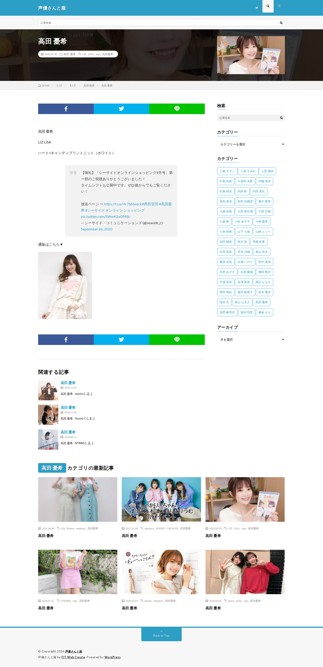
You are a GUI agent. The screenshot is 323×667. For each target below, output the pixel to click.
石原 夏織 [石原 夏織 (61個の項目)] (246, 272)
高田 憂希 (69, 54)
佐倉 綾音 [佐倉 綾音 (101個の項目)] (226, 191)
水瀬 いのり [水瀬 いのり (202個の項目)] (245, 262)
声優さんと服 (74, 651)
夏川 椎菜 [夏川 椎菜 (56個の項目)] (264, 201)
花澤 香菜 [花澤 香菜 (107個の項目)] (244, 282)
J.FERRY (66, 600)
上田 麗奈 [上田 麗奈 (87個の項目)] (267, 171)
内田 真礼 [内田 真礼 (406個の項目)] (259, 191)
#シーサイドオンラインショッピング (115, 210)
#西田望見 (150, 204)
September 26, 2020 (96, 229)
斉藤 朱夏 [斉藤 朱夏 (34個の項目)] (259, 241)
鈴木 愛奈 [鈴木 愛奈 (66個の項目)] (264, 292)
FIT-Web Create (73, 657)
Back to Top (161, 635)
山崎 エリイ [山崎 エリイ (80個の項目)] (263, 231)
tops (98, 54)
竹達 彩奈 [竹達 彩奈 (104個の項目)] (226, 282)
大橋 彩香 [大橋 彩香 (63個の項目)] (226, 211)
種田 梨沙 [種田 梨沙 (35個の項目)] (264, 272)
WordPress (113, 657)
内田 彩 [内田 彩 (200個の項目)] (242, 191)
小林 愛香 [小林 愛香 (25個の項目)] (261, 221)
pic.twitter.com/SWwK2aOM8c (105, 216)
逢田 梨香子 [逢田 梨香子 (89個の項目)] (245, 292)
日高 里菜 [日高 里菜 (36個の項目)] (226, 251)
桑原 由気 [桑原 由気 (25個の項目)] (226, 262)
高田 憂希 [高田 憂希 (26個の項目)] (261, 302)
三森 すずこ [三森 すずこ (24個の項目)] (227, 171)
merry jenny (235, 600)
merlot (147, 600)
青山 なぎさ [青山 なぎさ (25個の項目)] (242, 302)
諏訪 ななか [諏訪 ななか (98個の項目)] (263, 282)
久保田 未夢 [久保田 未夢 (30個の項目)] (245, 181)
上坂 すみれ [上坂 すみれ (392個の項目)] (248, 171)
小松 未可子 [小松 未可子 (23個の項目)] (242, 221)
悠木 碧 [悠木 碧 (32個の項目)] (242, 241)
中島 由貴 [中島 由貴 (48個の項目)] (226, 181)
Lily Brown (67, 528)
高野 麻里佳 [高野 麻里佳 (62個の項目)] (227, 312)
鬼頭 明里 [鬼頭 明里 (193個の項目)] (246, 312)
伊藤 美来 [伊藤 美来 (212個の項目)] (264, 181)
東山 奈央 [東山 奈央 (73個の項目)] (261, 251)
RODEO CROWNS (167, 528)
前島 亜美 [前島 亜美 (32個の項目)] (226, 201)
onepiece (81, 528)
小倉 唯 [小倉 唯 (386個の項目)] (224, 221)
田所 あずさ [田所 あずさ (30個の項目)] (227, 272)
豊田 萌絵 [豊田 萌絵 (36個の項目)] (226, 292)
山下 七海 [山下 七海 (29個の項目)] (244, 231)
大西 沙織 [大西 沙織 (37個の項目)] (264, 211)
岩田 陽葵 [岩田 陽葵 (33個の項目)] (226, 241)
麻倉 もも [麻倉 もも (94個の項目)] (264, 312)
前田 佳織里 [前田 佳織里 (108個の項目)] (245, 201)
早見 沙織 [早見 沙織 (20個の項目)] (244, 251)
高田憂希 (107, 54)
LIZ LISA (88, 54)
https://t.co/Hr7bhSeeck (123, 204)
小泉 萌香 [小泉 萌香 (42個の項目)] (226, 231)
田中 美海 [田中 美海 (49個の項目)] (264, 262)
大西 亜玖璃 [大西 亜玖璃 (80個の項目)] (245, 211)
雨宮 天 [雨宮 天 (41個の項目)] (224, 302)
